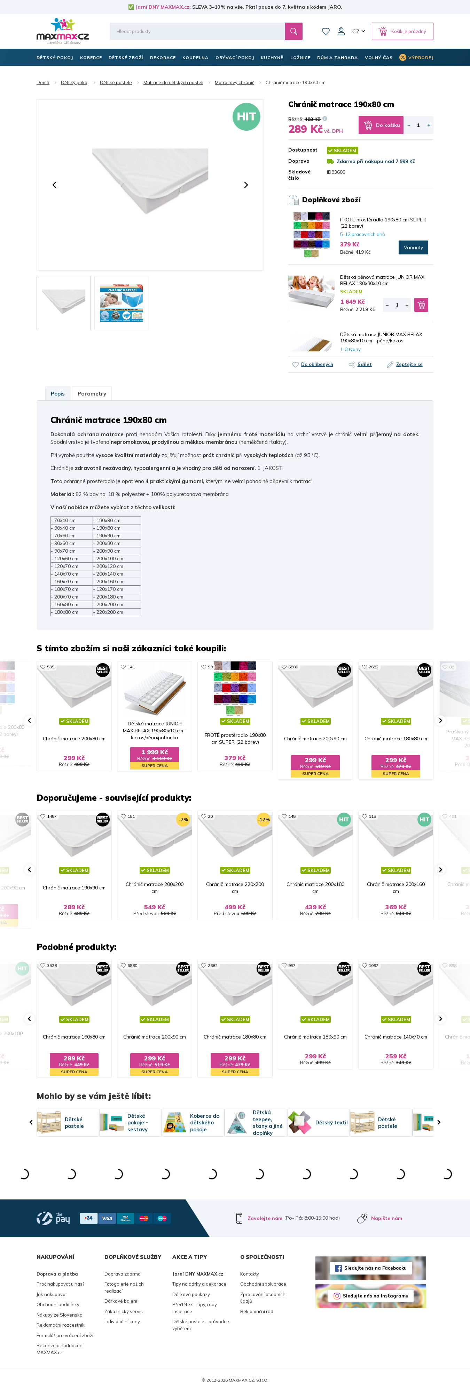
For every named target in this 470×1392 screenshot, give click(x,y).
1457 (52, 816)
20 (210, 816)
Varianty (413, 247)
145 (292, 816)
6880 (293, 666)
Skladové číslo (299, 175)
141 (131, 666)
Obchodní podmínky (58, 1304)
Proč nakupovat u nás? (60, 1284)
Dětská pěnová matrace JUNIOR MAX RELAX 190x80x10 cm (382, 280)
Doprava (299, 161)
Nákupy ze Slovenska (60, 1315)
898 (452, 965)
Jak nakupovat (52, 1294)
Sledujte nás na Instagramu (375, 1296)
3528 (52, 965)
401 (452, 816)
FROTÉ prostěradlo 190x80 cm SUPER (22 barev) (383, 223)
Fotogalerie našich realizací (124, 1287)
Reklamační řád (256, 1311)
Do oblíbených (317, 364)
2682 (373, 666)
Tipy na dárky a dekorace (199, 1284)
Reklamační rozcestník (61, 1325)
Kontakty (249, 1274)
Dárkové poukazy (191, 1294)
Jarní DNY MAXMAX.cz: (163, 7)
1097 (373, 965)
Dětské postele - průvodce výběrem (200, 1325)
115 (372, 816)
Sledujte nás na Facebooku (375, 1268)
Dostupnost (302, 150)
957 (292, 965)
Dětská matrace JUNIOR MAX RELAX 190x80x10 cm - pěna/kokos (381, 337)
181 (131, 816)
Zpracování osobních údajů (262, 1298)
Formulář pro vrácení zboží (65, 1335)
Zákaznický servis (123, 1311)
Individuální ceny (122, 1321)
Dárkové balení (120, 1301)
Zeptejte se (409, 364)
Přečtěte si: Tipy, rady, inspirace (195, 1308)
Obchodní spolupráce (263, 1284)
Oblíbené (326, 31)
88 (451, 666)
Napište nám (386, 1218)
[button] (54, 185)
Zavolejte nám (265, 1218)
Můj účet (341, 31)
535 (50, 666)
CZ (356, 31)
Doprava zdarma (122, 1274)
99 (210, 666)
